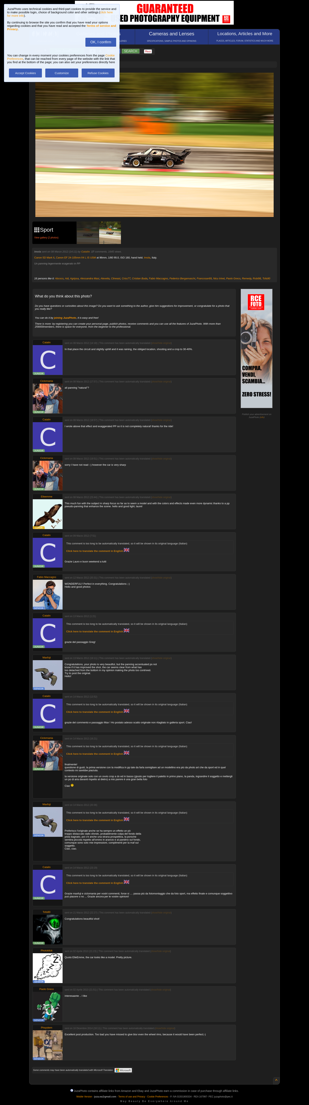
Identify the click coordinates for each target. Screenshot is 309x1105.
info (262, 417)
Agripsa (74, 278)
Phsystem (46, 1027)
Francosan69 (204, 278)
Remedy (246, 278)
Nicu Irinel (219, 278)
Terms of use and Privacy (131, 1096)
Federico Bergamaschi (182, 278)
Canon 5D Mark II (44, 257)
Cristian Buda (140, 278)
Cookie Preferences (157, 1096)
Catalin (85, 251)
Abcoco (59, 278)
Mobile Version (84, 1096)
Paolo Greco (233, 278)
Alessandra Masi (89, 278)
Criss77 (126, 278)
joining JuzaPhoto (65, 317)
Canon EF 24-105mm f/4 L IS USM (76, 257)
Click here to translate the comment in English (97, 551)
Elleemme (46, 496)
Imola (147, 257)
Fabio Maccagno (158, 278)
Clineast (115, 278)
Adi (67, 278)
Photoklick (46, 950)
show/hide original (161, 343)
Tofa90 (266, 278)
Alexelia (105, 278)
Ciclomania (46, 380)
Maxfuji (46, 657)
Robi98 (257, 278)
